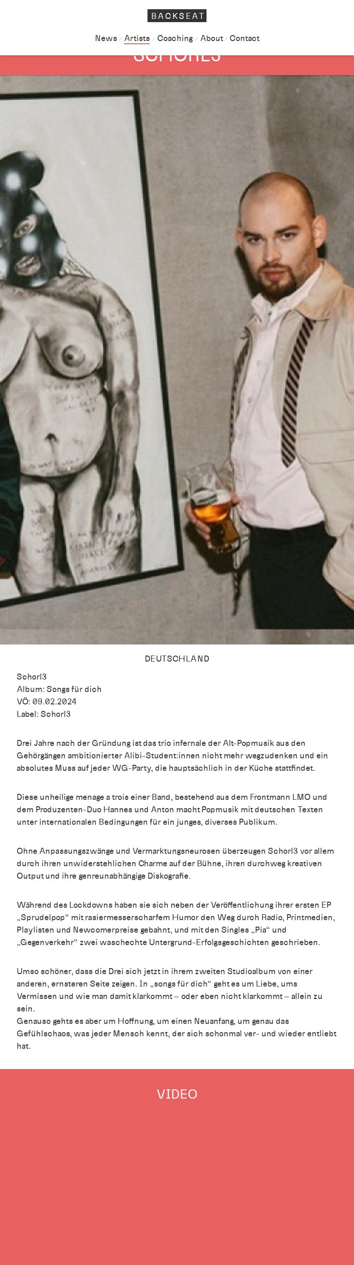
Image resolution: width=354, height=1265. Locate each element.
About (211, 38)
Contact (244, 38)
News (106, 38)
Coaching (175, 38)
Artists (137, 38)
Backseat (178, 16)
